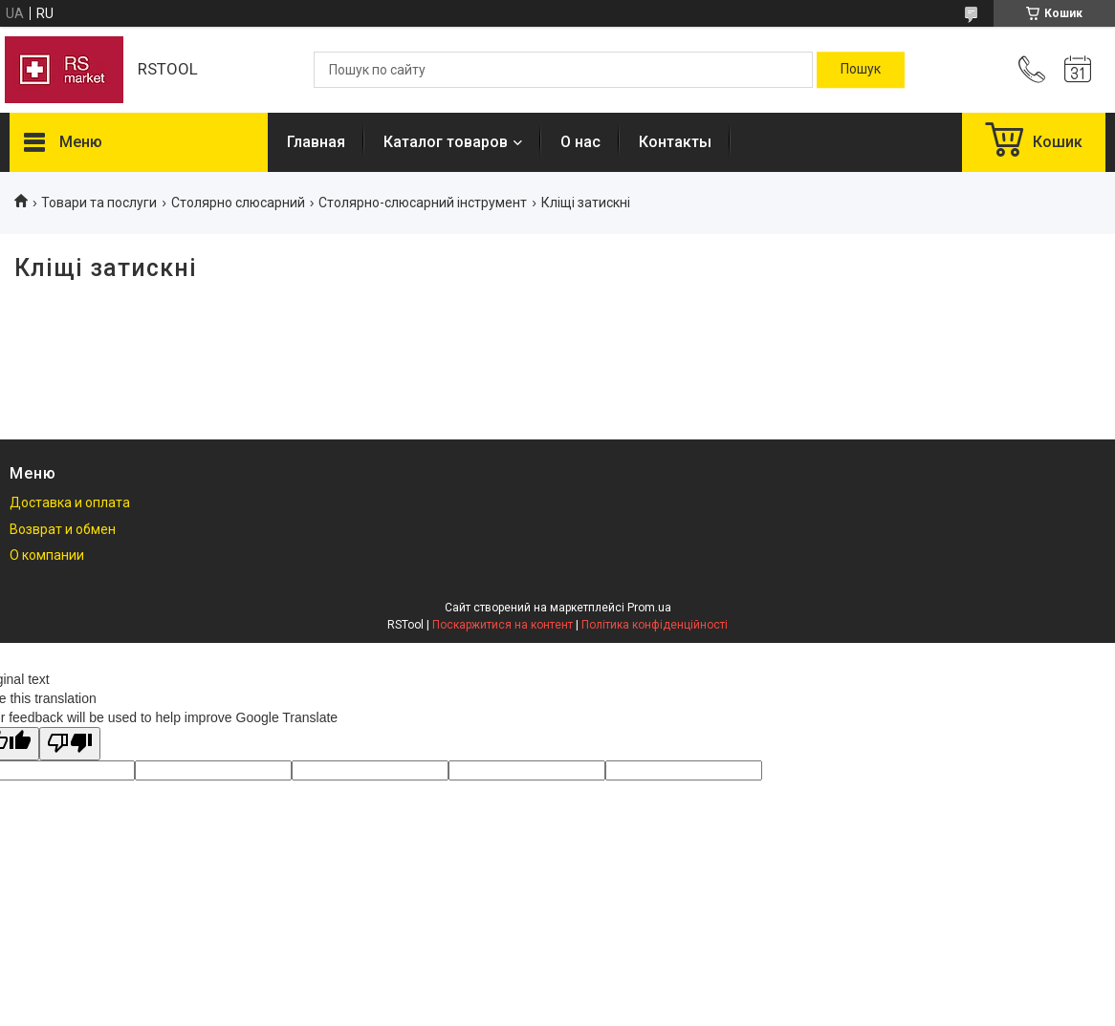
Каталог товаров (445, 142)
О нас (580, 142)
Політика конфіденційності (654, 624)
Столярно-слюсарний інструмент (422, 202)
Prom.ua (649, 607)
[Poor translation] (69, 743)
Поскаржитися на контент (502, 624)
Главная (316, 142)
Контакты (675, 142)
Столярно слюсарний (238, 202)
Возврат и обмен (63, 529)
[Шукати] (861, 70)
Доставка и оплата (70, 502)
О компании (47, 555)
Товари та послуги (99, 202)
